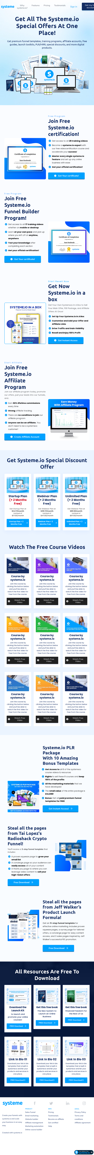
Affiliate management (34, 1123)
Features (36, 5)
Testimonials (60, 5)
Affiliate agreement (82, 1123)
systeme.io (17, 1133)
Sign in (73, 6)
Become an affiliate (56, 1119)
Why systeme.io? (22, 6)
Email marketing (31, 1116)
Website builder (31, 1119)
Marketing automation (34, 1126)
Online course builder (33, 1129)
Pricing (47, 5)
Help (50, 1126)
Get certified (53, 1123)
